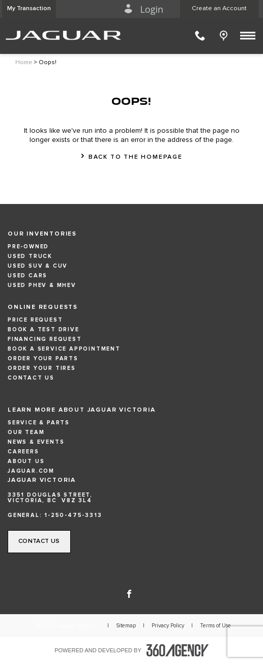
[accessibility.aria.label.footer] (178, 650)
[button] (29, 9)
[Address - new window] (131, 497)
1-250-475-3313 (73, 515)
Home (23, 63)
